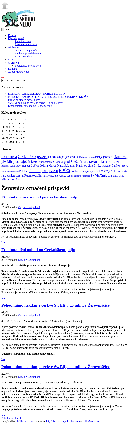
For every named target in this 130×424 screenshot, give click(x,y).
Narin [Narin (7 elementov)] (80, 165)
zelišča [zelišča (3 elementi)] (121, 176)
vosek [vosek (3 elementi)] (110, 176)
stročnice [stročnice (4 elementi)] (86, 176)
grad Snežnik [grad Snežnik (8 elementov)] (72, 162)
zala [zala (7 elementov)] (115, 175)
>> (24, 119)
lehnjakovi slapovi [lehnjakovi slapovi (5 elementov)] (20, 165)
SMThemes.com (24, 421)
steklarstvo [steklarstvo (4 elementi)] (76, 176)
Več (3, 242)
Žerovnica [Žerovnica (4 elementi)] (20, 179)
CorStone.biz (92, 421)
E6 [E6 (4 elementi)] (111, 157)
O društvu (13, 62)
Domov (12, 35)
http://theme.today (56, 421)
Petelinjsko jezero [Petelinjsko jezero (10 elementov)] (43, 170)
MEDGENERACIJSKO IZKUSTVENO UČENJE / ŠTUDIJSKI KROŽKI (48, 96)
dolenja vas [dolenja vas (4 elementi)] (88, 157)
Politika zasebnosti (11, 418)
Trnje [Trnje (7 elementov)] (103, 175)
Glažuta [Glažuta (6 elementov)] (58, 161)
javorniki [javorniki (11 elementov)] (96, 161)
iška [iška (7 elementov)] (85, 161)
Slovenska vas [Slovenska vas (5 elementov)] (62, 175)
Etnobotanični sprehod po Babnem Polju (30, 105)
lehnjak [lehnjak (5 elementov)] (5, 165)
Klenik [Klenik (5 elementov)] (116, 161)
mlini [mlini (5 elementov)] (72, 165)
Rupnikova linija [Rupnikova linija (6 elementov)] (34, 175)
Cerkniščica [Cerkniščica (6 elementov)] (75, 157)
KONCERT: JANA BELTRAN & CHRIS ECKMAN (37, 93)
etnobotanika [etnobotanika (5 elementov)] (46, 161)
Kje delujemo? (16, 38)
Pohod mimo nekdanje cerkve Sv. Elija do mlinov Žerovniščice (55, 305)
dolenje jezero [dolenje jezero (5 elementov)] (102, 156)
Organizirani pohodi (26, 50)
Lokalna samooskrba (26, 44)
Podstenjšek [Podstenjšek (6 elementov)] (106, 171)
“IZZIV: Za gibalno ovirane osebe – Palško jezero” (35, 102)
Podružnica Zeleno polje (28, 65)
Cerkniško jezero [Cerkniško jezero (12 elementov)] (32, 156)
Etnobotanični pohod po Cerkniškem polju (38, 249)
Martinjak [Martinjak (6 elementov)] (63, 165)
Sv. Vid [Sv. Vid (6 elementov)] (95, 175)
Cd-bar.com (73, 421)
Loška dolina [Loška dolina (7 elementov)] (39, 165)
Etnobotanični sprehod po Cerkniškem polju (40, 197)
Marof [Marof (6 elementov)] (52, 165)
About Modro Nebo (18, 71)
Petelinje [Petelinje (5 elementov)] (24, 170)
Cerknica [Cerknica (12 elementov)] (9, 156)
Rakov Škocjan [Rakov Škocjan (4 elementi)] (121, 171)
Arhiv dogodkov (24, 56)
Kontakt (12, 68)
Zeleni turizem (23, 41)
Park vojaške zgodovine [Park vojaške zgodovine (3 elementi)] (10, 171)
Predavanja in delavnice (28, 53)
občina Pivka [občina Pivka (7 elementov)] (92, 165)
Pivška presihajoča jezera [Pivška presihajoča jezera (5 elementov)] (84, 170)
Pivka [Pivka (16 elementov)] (64, 170)
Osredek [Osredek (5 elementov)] (106, 165)
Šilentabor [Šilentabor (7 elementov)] (8, 179)
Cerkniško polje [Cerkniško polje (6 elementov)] (58, 157)
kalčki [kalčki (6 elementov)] (108, 161)
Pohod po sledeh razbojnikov (24, 99)
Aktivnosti (14, 47)
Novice (12, 59)
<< (3, 119)
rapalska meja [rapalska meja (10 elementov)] (12, 175)
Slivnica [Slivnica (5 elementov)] (49, 175)
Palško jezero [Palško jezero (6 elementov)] (120, 165)
